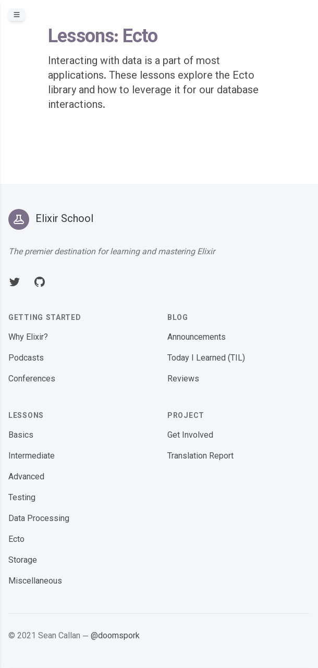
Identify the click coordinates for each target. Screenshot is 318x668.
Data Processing (38, 519)
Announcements (196, 337)
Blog (177, 318)
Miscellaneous (35, 581)
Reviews (183, 379)
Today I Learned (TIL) (206, 358)
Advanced (26, 477)
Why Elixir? (28, 337)
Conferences (31, 379)
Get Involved (190, 435)
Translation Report (200, 456)
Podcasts (26, 358)
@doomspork (115, 636)
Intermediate (31, 456)
